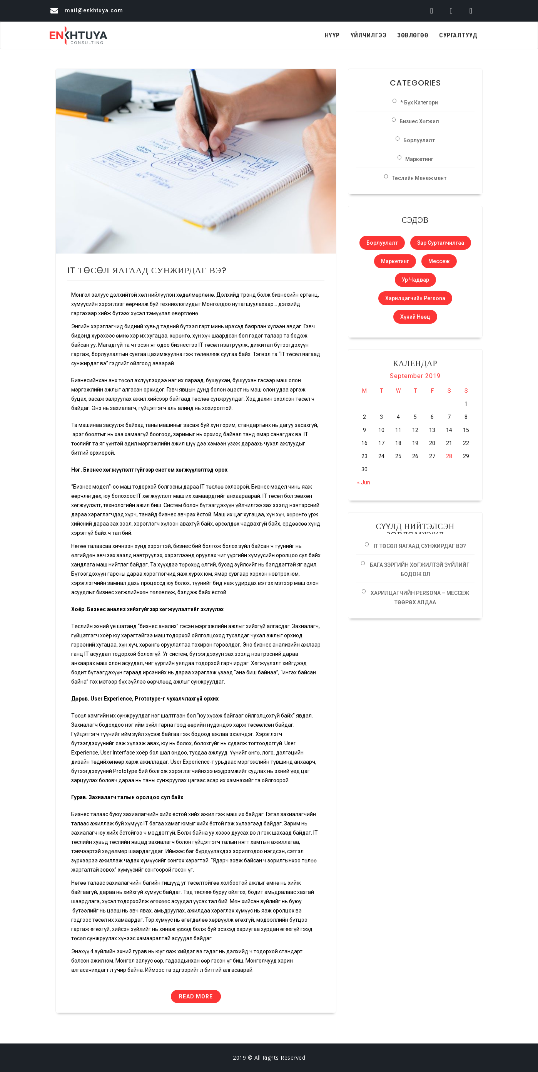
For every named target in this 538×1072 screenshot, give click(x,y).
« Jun (363, 482)
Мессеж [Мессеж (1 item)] (439, 261)
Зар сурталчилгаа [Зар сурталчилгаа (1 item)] (440, 243)
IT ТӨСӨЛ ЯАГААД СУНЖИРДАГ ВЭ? (147, 270)
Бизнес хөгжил (419, 121)
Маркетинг (419, 159)
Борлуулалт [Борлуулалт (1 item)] (382, 243)
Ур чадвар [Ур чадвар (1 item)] (415, 280)
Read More (196, 996)
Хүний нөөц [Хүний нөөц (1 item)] (415, 317)
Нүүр (332, 35)
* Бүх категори (419, 102)
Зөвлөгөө (412, 35)
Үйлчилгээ (369, 35)
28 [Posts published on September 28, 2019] (449, 456)
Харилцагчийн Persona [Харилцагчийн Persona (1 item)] (415, 298)
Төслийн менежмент (419, 178)
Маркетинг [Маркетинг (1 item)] (395, 261)
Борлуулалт (419, 140)
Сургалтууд (458, 35)
